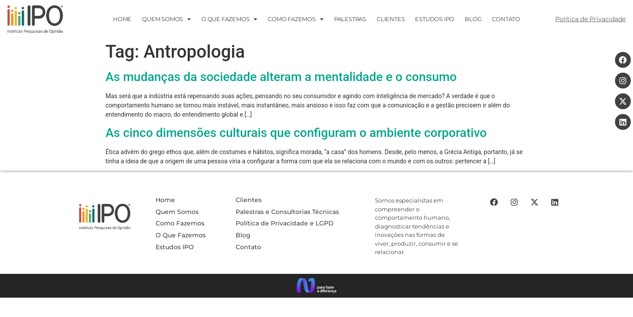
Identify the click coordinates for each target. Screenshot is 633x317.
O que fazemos (229, 19)
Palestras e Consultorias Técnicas (287, 212)
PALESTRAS (350, 18)
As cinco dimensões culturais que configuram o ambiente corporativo (296, 132)
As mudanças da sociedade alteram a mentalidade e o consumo (281, 77)
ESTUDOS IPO (434, 18)
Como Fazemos (295, 19)
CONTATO (506, 18)
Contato (248, 247)
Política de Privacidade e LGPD (285, 223)
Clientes (390, 18)
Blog (473, 18)
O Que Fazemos (181, 235)
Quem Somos (166, 19)
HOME (122, 18)
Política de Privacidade (590, 19)
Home (165, 200)
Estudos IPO (175, 247)
